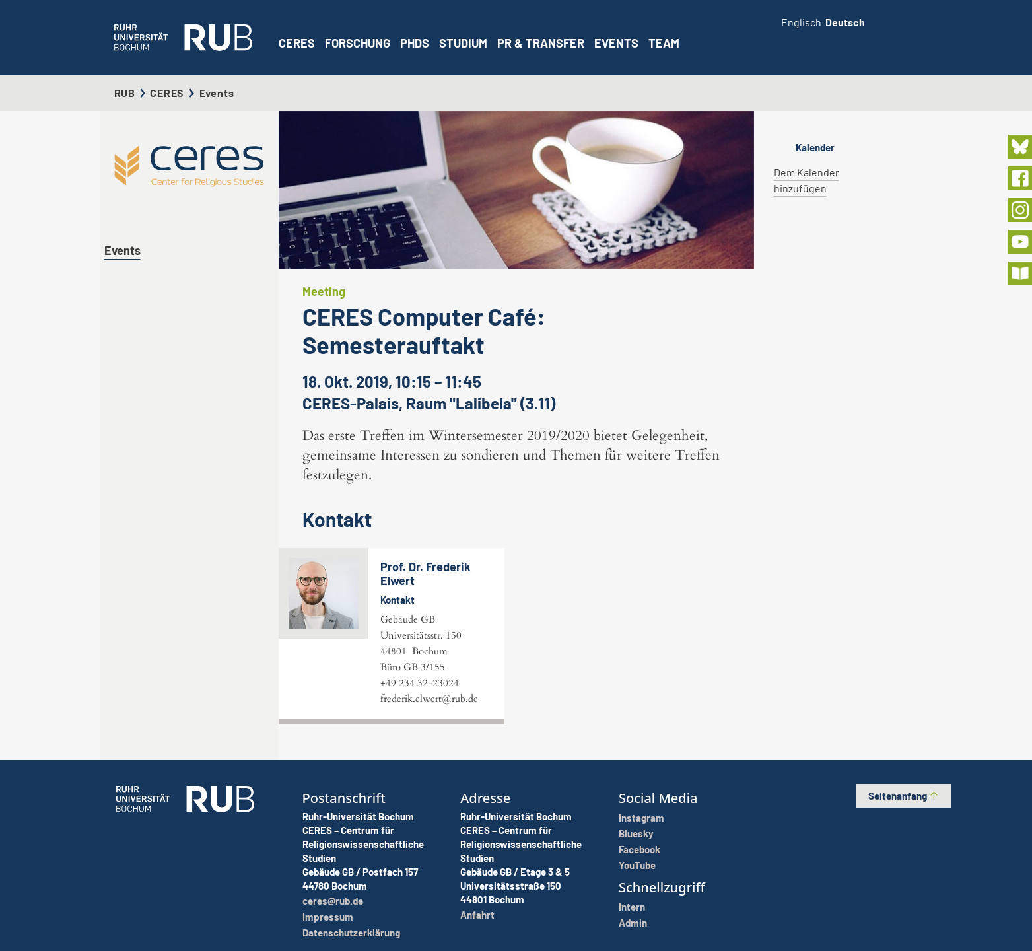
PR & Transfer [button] (540, 43)
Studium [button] (463, 43)
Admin (633, 923)
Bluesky (636, 833)
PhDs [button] (414, 43)
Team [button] (663, 43)
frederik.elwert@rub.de (429, 698)
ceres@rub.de (332, 901)
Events (616, 43)
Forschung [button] (357, 43)
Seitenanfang (903, 796)
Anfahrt (477, 915)
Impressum (327, 917)
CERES (297, 43)
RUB (124, 93)
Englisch (801, 22)
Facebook (639, 849)
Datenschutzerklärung (351, 932)
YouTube (637, 865)
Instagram (641, 818)
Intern (632, 907)
